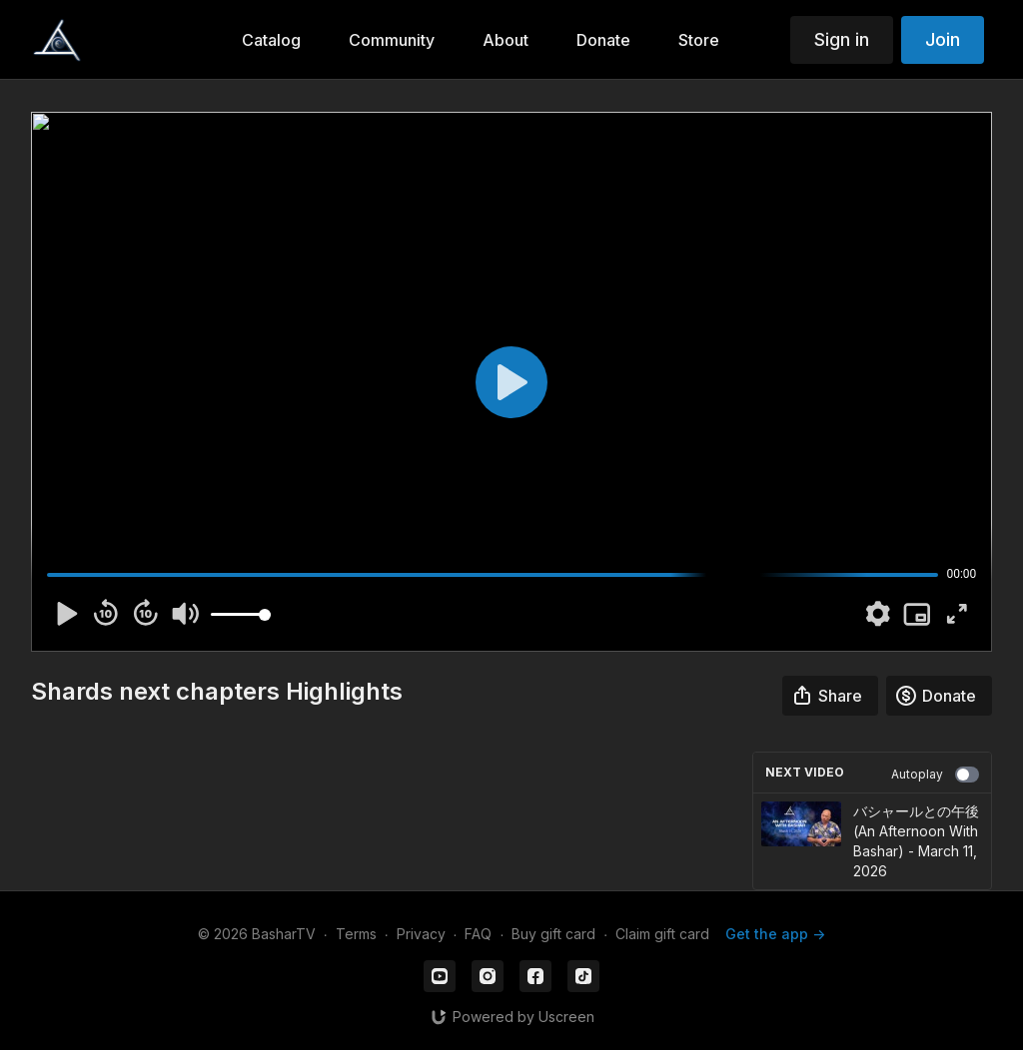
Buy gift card (553, 933)
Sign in (841, 39)
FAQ (478, 933)
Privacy (421, 933)
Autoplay (935, 775)
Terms (356, 933)
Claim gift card (662, 933)
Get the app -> (775, 933)
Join (942, 39)
